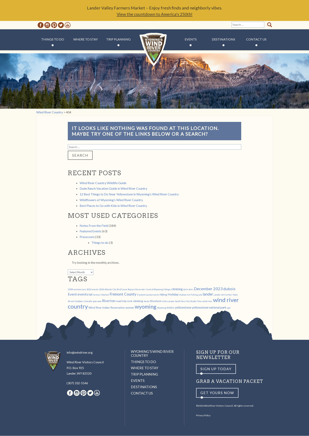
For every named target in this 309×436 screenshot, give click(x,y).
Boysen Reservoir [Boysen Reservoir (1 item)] (136, 289)
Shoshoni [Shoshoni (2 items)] (155, 301)
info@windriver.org (80, 352)
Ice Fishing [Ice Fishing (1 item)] (192, 295)
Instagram (47, 25)
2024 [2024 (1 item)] (101, 289)
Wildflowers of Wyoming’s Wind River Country (111, 200)
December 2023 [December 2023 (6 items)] (208, 288)
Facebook (41, 25)
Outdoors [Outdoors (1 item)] (79, 301)
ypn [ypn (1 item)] (229, 308)
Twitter (61, 25)
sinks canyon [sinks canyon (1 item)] (168, 301)
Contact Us (256, 39)
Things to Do (52, 39)
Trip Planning (118, 39)
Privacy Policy (203, 415)
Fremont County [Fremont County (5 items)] (123, 294)
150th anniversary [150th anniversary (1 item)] (77, 289)
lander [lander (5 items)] (208, 294)
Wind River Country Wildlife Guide (103, 183)
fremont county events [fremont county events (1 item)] (148, 295)
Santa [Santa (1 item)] (146, 301)
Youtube (68, 25)
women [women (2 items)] (130, 307)
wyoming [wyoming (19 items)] (145, 306)
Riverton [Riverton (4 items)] (108, 301)
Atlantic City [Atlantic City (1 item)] (110, 289)
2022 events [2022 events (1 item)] (93, 289)
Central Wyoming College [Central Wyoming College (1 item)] (158, 289)
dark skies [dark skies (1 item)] (188, 289)
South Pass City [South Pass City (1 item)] (182, 301)
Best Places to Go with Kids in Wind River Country (113, 206)
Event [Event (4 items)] (72, 294)
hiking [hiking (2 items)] (163, 294)
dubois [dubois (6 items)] (229, 288)
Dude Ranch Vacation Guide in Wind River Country (113, 188)
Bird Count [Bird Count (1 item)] (122, 289)
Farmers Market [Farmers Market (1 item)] (101, 295)
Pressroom (87, 237)
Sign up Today (216, 369)
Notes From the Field (94, 226)
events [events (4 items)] (82, 294)
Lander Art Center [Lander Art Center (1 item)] (223, 295)
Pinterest (54, 25)
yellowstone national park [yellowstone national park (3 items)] (209, 307)
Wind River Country (154, 51)
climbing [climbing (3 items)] (177, 289)
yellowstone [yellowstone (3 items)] (183, 307)
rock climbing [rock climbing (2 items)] (135, 301)
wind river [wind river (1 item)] (207, 301)
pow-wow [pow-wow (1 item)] (97, 301)
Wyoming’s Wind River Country (152, 353)
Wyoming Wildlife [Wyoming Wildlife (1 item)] (165, 308)
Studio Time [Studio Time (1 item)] (196, 301)
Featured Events (90, 231)
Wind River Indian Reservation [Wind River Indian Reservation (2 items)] (106, 307)
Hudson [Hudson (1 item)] (183, 295)
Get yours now (217, 393)
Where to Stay (85, 39)
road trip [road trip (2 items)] (121, 301)
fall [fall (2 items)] (90, 294)
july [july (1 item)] (200, 295)
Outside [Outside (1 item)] (88, 301)
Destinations (223, 39)
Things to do (99, 243)
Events (191, 39)
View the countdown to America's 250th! (154, 14)
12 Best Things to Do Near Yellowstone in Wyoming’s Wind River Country (129, 194)
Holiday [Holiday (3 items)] (173, 294)
